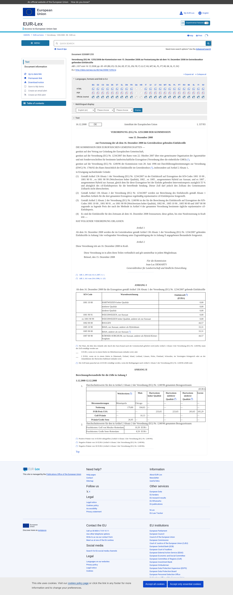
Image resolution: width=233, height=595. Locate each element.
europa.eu (42, 526)
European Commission (159, 536)
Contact (89, 474)
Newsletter (154, 474)
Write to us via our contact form (99, 533)
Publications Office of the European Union (63, 470)
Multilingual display (83, 100)
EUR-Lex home (38, 31)
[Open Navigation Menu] (35, 39)
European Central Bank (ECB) (162, 542)
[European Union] (30, 521)
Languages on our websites (98, 557)
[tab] (139, 75)
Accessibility (91, 504)
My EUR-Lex (186, 9)
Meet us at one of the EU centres (100, 536)
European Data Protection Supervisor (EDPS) (168, 564)
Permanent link (33, 73)
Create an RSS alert (35, 90)
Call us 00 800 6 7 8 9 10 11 (97, 527)
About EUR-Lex (156, 470)
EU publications (156, 500)
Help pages (91, 470)
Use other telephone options (98, 530)
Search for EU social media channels (101, 547)
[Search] (208, 39)
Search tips (61, 45)
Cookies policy (92, 501)
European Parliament (158, 527)
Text (27, 57)
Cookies (89, 567)
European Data (156, 487)
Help (190, 31)
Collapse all (200, 70)
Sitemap (89, 477)
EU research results (158, 494)
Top (78, 447)
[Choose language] (85, 106)
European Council (157, 530)
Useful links (155, 477)
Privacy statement (93, 507)
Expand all (189, 70)
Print (199, 31)
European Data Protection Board (163, 567)
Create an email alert (35, 86)
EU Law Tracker (156, 509)
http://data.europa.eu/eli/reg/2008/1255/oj (95, 66)
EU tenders (154, 490)
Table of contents (33, 99)
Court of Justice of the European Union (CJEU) (169, 539)
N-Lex (152, 506)
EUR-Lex (33, 19)
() (188, 155)
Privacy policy (92, 560)
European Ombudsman (159, 561)
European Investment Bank (161, 558)
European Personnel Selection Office (165, 570)
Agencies (154, 576)
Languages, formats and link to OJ (90, 75)
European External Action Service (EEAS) (166, 548)
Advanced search (203, 45)
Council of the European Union (162, 533)
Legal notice (91, 498)
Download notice (34, 78)
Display (138, 106)
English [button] (203, 9)
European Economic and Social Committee (167, 551)
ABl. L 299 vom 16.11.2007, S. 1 (91, 271)
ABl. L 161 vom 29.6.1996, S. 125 (92, 274)
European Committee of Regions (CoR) (166, 555)
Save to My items (34, 82)
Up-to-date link (33, 69)
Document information (36, 62)
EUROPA (27, 31)
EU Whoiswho (155, 497)
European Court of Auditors (161, 545)
